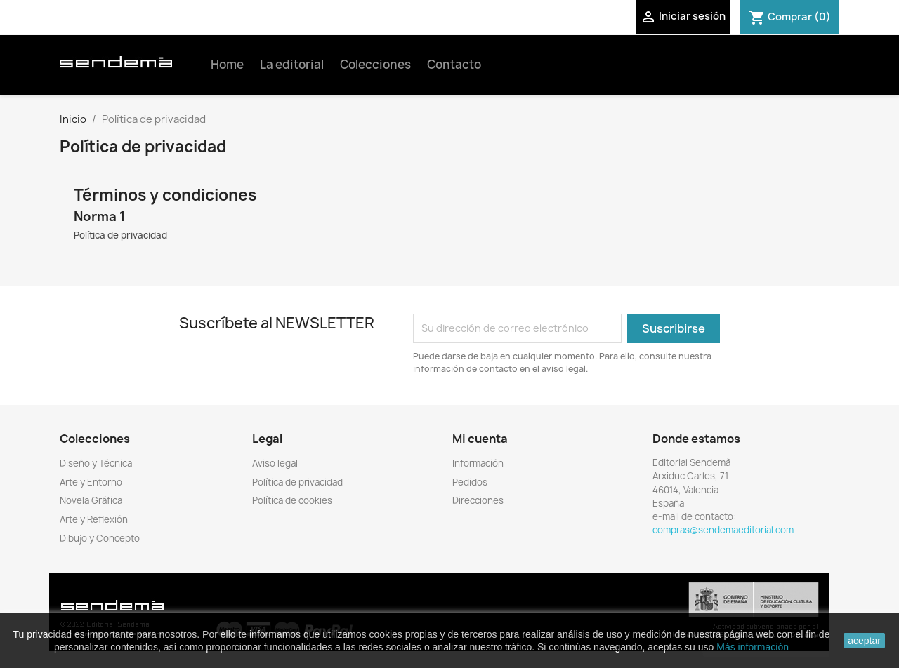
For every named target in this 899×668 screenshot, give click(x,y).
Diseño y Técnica (96, 463)
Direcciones (478, 500)
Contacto (454, 64)
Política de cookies (292, 500)
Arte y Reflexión (94, 519)
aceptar (864, 640)
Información (478, 463)
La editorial (292, 64)
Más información (752, 647)
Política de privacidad (297, 482)
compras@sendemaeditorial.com (723, 529)
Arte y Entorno (91, 482)
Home (227, 64)
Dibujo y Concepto (100, 538)
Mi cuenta (480, 438)
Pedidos (469, 482)
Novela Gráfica (91, 500)
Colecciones (375, 64)
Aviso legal (275, 463)
